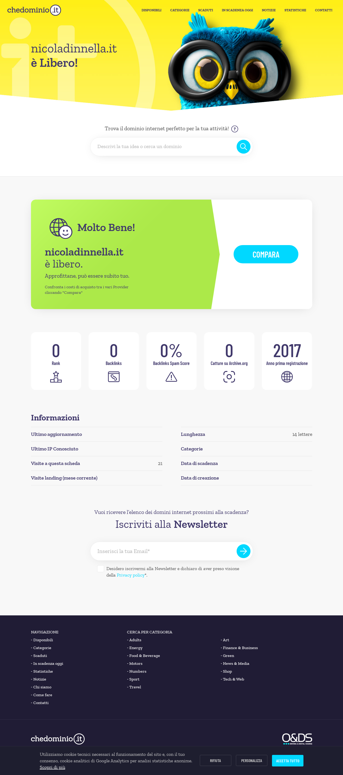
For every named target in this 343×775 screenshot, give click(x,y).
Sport (133, 679)
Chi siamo (41, 687)
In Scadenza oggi (237, 10)
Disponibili (151, 10)
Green (227, 655)
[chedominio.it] (34, 10)
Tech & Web (232, 679)
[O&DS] (297, 739)
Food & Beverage (143, 655)
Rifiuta (215, 760)
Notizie (269, 10)
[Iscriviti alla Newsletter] (243, 551)
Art (225, 640)
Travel (134, 687)
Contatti (323, 10)
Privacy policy (131, 575)
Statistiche (295, 10)
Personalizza (251, 760)
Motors (134, 663)
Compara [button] (266, 254)
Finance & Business (239, 647)
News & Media (235, 663)
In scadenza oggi (47, 663)
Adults (134, 640)
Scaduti (205, 10)
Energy (134, 647)
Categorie (179, 10)
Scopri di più (52, 767)
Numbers (136, 671)
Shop (226, 671)
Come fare (41, 695)
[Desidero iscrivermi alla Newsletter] (100, 568)
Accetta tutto (287, 760)
